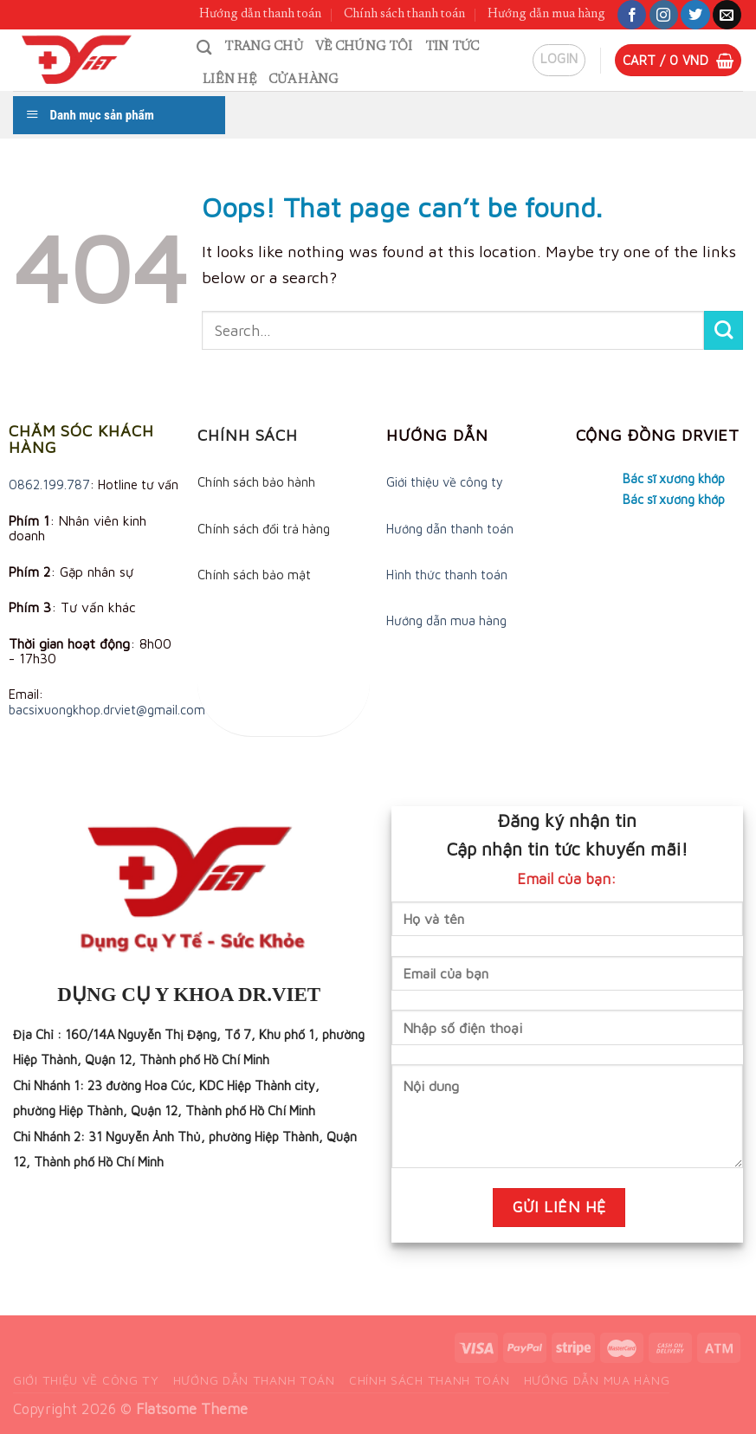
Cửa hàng (303, 80)
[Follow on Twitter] (695, 14)
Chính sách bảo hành (256, 482)
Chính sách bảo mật (254, 574)
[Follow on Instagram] (663, 14)
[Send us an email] (727, 14)
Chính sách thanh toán (404, 14)
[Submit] (723, 330)
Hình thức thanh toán (446, 574)
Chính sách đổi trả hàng (263, 528)
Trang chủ (263, 47)
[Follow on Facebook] (631, 14)
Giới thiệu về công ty (444, 482)
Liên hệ (229, 80)
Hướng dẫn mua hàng (546, 14)
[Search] (204, 47)
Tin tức (452, 47)
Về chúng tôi (364, 47)
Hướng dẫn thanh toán (260, 14)
